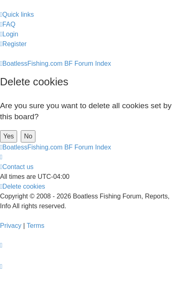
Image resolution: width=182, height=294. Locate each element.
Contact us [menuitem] (16, 166)
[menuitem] (7, 24)
